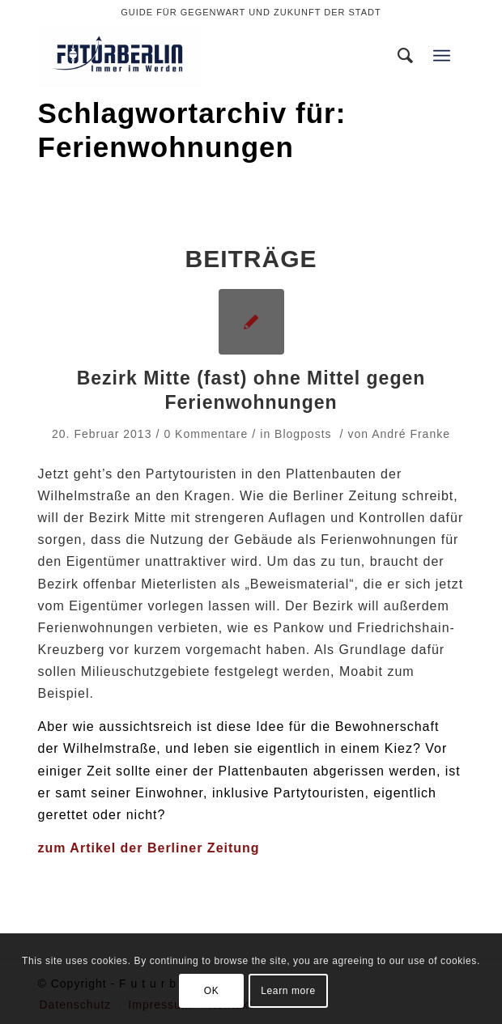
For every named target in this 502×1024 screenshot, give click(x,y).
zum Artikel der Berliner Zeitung (149, 848)
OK (211, 990)
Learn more (288, 990)
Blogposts (302, 433)
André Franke (411, 433)
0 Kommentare (206, 433)
